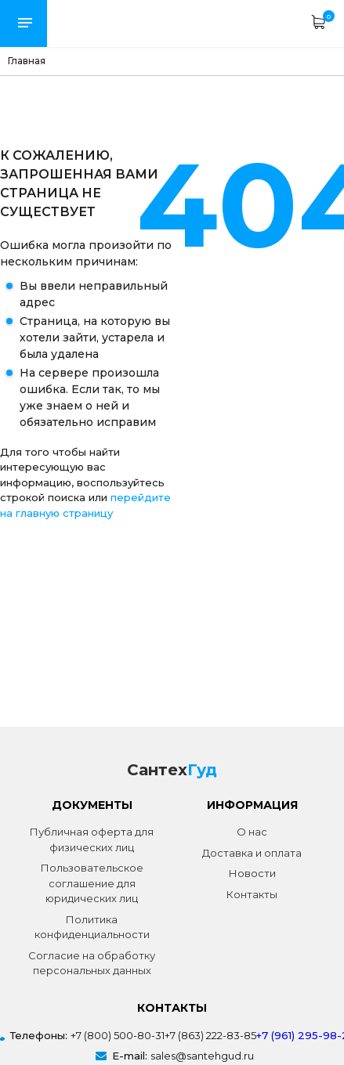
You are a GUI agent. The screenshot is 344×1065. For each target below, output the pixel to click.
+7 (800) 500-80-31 (118, 1035)
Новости (252, 873)
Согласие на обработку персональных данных (91, 963)
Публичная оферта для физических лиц (92, 839)
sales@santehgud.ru (202, 1055)
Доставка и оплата (252, 853)
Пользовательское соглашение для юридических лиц (92, 882)
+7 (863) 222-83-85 (210, 1035)
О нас (252, 831)
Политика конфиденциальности (92, 927)
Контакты (251, 894)
